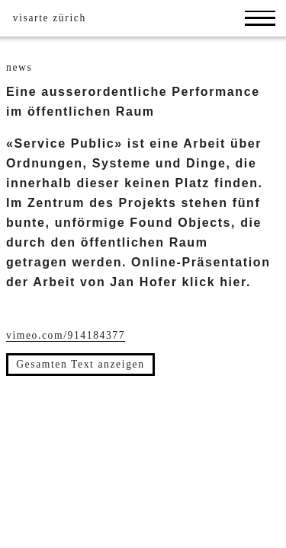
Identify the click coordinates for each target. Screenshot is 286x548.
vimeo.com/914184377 (65, 335)
